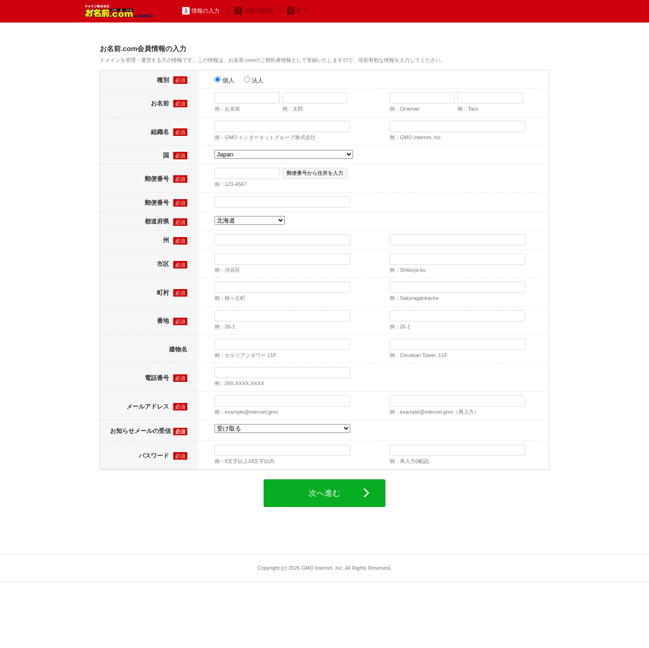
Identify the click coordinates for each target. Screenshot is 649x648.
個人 (224, 80)
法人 (254, 80)
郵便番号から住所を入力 (315, 173)
